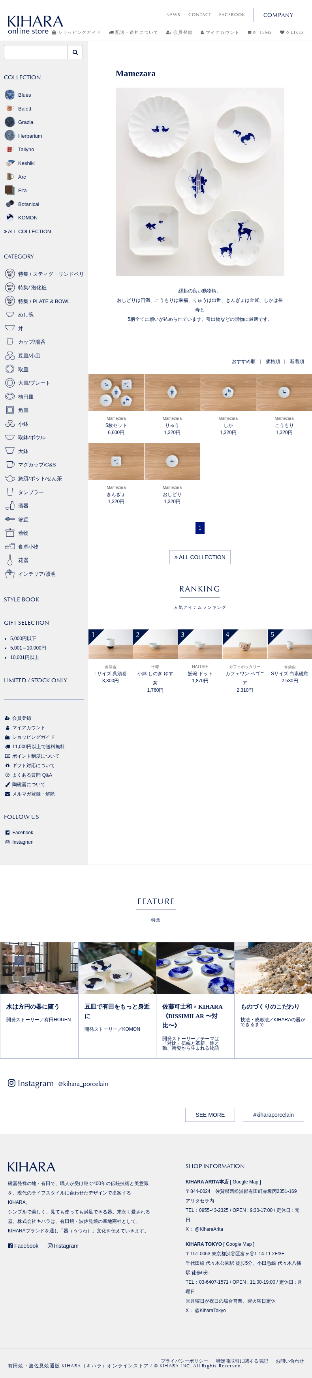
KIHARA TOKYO (204, 1244)
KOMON (21, 218)
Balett (17, 109)
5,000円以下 (23, 638)
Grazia (18, 122)
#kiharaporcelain (273, 1115)
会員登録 (179, 33)
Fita (15, 190)
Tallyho (19, 149)
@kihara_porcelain (83, 1084)
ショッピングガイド (76, 33)
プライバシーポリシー (184, 1361)
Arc (15, 177)
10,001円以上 (24, 657)
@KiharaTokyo (210, 1310)
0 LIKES (292, 33)
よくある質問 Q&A (28, 775)
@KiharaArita (209, 1229)
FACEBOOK (232, 15)
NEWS (173, 15)
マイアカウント (220, 33)
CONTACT (199, 15)
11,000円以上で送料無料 (34, 746)
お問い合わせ (290, 1361)
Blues (17, 95)
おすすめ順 (244, 361)
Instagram (19, 842)
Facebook (18, 832)
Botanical (21, 204)
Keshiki (19, 163)
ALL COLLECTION (200, 557)
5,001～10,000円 (28, 648)
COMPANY (278, 15)
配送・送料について (133, 33)
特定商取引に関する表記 (242, 1361)
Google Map (245, 1182)
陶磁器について (24, 784)
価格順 (273, 361)
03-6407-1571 (214, 1282)
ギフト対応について (29, 765)
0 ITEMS (259, 33)
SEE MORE (210, 1115)
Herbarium (23, 136)
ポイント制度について (32, 756)
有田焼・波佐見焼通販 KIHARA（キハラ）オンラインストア (78, 1366)
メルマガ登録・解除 (29, 794)
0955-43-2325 (214, 1210)
